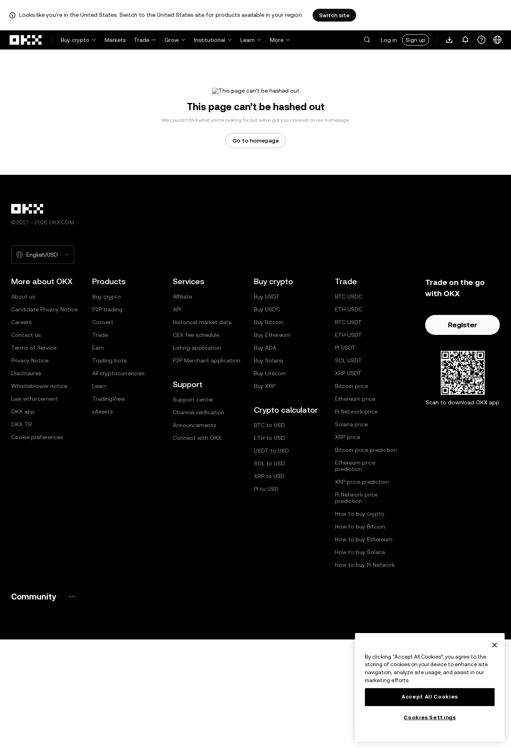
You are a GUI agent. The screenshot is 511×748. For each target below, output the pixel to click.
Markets (115, 40)
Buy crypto (75, 40)
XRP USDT (348, 482)
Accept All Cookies (430, 697)
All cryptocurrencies (118, 482)
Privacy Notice (29, 469)
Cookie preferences (37, 545)
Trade (141, 40)
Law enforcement (34, 507)
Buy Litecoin (270, 482)
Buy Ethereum (272, 443)
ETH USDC (348, 418)
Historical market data (202, 430)
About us (23, 405)
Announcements (194, 533)
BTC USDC (348, 405)
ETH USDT (348, 443)
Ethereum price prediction (355, 574)
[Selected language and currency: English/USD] (42, 363)
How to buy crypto (359, 622)
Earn (98, 456)
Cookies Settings (430, 717)
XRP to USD (269, 585)
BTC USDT (348, 430)
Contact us (26, 443)
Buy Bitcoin (268, 430)
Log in (389, 40)
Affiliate (182, 405)
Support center (193, 508)
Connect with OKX (197, 546)
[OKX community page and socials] (71, 705)
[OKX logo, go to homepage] (26, 40)
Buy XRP (264, 494)
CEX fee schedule (196, 443)
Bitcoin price (351, 494)
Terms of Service (33, 456)
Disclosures (26, 482)
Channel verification (198, 521)
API (177, 418)
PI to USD (266, 597)
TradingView (108, 507)
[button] (367, 40)
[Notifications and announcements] (465, 39)
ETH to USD (269, 546)
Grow (171, 40)
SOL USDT (348, 469)
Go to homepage (255, 249)
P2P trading (107, 418)
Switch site (334, 15)
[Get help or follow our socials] (481, 39)
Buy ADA (265, 456)
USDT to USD (271, 559)
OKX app (23, 520)
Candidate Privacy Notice (44, 418)
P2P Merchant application (206, 469)
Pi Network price (356, 520)
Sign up (416, 40)
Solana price (351, 533)
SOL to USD (269, 572)
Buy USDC (267, 418)
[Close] (494, 645)
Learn (247, 40)
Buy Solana (268, 469)
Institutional (209, 40)
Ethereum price (355, 507)
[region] (430, 687)
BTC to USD (269, 533)
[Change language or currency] (497, 39)
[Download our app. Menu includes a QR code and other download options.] (450, 39)
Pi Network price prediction (356, 606)
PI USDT (345, 456)
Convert (102, 430)
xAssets (102, 520)
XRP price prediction (362, 590)
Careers (21, 430)
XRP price (347, 545)
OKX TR (21, 533)
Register (462, 433)
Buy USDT (267, 405)
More (276, 40)
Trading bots (109, 469)
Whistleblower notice (39, 494)
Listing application (197, 456)
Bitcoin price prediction (366, 558)
